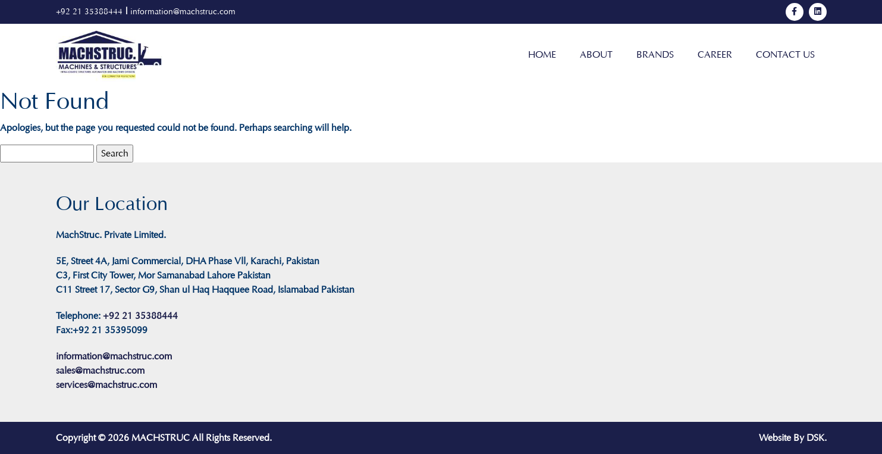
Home (542, 54)
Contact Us (785, 54)
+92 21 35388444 (89, 12)
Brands (655, 54)
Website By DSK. (793, 437)
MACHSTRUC (160, 437)
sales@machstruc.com (100, 370)
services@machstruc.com (106, 384)
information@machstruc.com (183, 12)
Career (715, 54)
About (596, 54)
